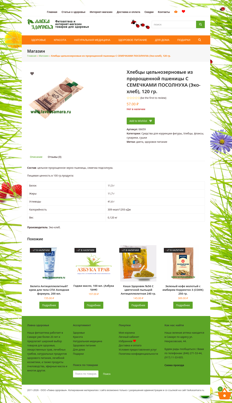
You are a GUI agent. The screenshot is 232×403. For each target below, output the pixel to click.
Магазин (44, 55)
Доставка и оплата (130, 345)
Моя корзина (127, 332)
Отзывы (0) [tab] (54, 157)
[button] (200, 39)
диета (139, 141)
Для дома (79, 349)
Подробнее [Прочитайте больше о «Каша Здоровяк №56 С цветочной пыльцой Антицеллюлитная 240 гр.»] (138, 305)
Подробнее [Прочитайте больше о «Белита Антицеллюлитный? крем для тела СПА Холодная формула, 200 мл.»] (49, 305)
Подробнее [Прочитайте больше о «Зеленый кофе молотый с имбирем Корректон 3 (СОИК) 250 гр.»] (183, 305)
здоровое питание (156, 141)
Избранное (127, 341)
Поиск (107, 374)
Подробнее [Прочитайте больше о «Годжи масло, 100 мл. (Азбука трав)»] (94, 305)
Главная (31, 55)
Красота (78, 337)
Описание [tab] (36, 157)
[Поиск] (200, 24)
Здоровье (79, 332)
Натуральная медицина (87, 341)
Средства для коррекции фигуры (161, 133)
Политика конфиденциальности (138, 353)
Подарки (78, 353)
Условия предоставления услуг (138, 349)
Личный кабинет (129, 337)
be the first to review (153, 98)
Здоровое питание (84, 345)
